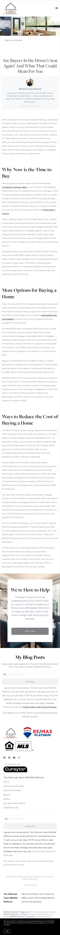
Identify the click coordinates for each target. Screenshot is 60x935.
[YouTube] (14, 757)
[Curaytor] (15, 772)
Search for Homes (11, 790)
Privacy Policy (30, 885)
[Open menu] (56, 8)
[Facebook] (4, 757)
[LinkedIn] (9, 757)
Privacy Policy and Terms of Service (39, 707)
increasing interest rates (14, 187)
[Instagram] (19, 757)
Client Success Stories (13, 786)
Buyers (6, 795)
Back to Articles (13, 40)
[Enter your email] (32, 674)
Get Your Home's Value (14, 803)
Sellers (6, 799)
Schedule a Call (10, 807)
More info (14, 925)
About (6, 782)
